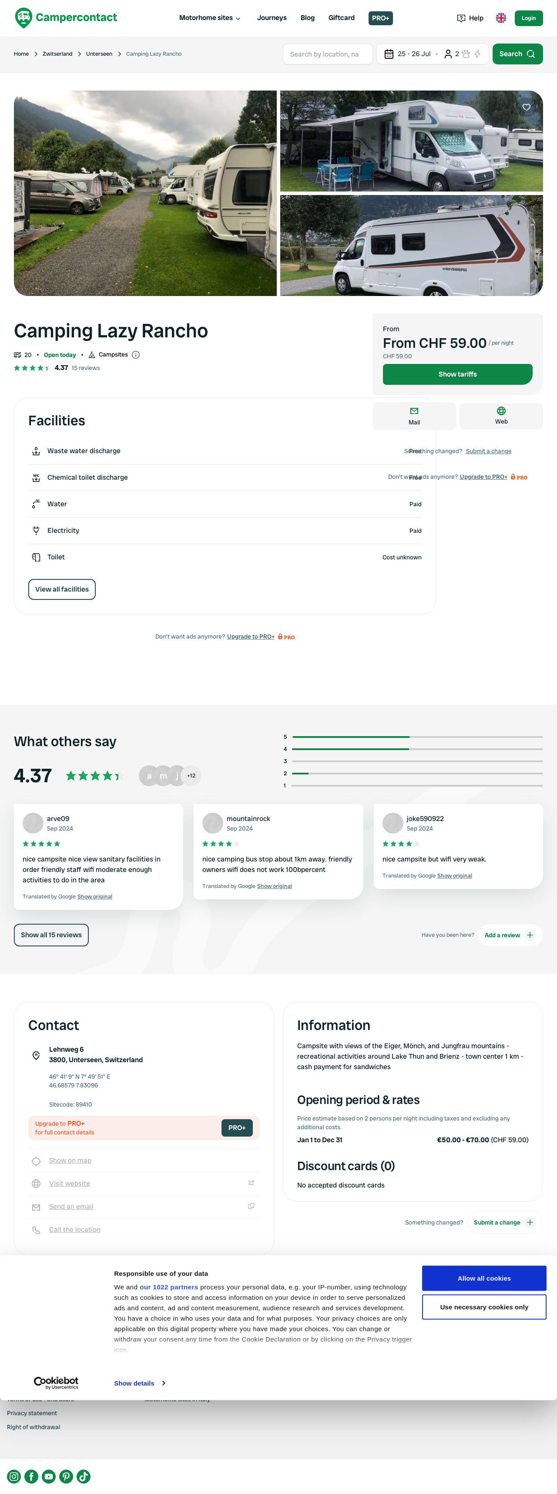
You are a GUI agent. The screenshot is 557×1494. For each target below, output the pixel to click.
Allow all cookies (484, 1372)
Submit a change (489, 451)
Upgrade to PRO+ (251, 636)
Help (470, 18)
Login (529, 18)
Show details (134, 1477)
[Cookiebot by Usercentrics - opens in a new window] (56, 1477)
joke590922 (425, 818)
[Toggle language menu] (500, 18)
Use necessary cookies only (484, 1400)
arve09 (58, 818)
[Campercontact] (66, 18)
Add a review (510, 935)
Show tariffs (458, 374)
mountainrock (248, 818)
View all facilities (62, 589)
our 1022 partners (169, 1380)
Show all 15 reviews (51, 934)
